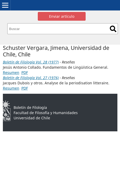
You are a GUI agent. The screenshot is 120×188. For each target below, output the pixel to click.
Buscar (113, 29)
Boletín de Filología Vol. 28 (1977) (31, 62)
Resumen (11, 72)
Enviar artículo (61, 16)
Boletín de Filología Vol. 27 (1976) (31, 77)
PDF (24, 72)
